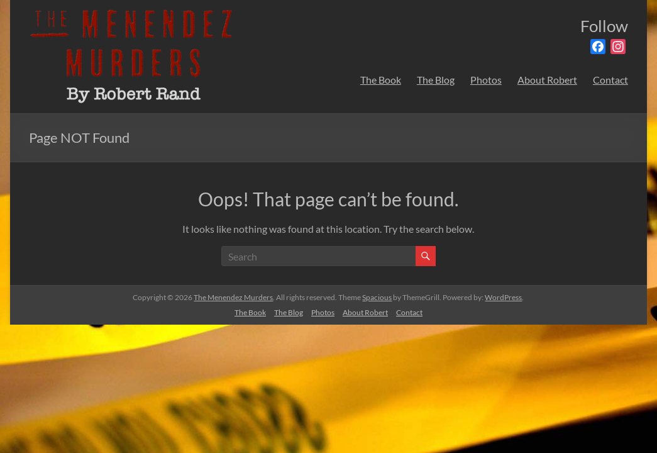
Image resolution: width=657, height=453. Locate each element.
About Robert (547, 80)
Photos (486, 80)
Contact (610, 80)
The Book (380, 80)
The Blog (436, 80)
